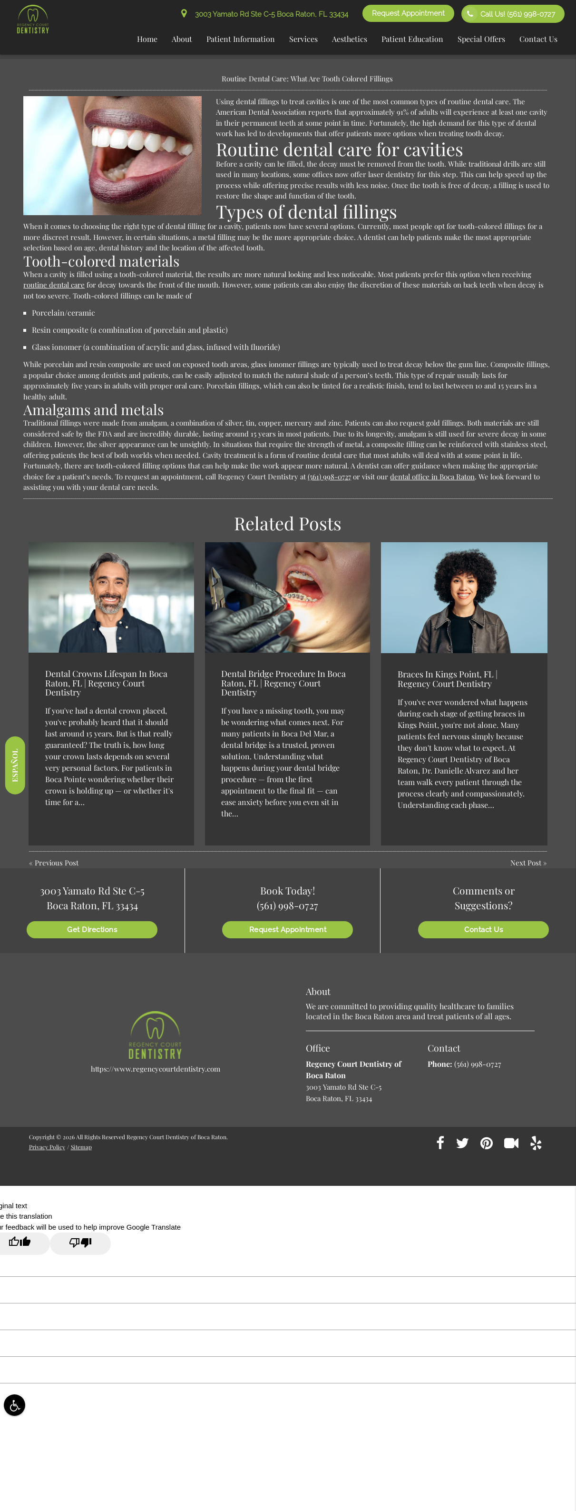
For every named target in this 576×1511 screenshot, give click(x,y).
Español (15, 765)
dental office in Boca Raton (432, 476)
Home (147, 39)
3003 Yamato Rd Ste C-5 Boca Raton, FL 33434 (264, 14)
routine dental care (54, 284)
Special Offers (481, 39)
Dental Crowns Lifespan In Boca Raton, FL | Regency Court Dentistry (106, 683)
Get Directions (92, 929)
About (182, 39)
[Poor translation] (80, 1244)
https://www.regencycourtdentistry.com (155, 1069)
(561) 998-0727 (329, 476)
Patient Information (240, 39)
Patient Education (412, 39)
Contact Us (538, 39)
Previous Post (56, 862)
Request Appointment (408, 13)
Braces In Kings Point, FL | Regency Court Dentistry (448, 678)
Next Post (525, 862)
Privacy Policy (47, 1147)
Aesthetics (349, 39)
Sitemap (81, 1147)
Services (303, 39)
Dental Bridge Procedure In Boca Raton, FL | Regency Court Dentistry (283, 683)
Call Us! (509, 14)
